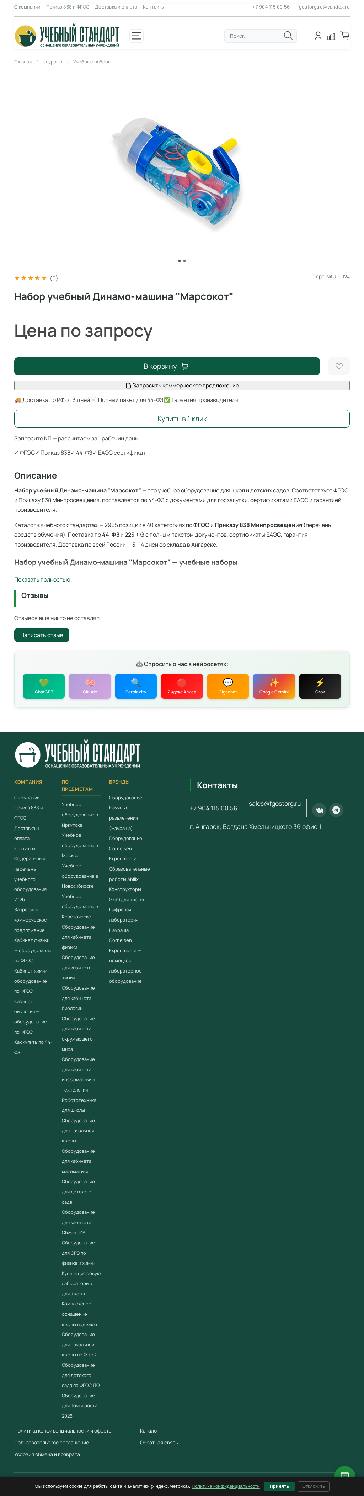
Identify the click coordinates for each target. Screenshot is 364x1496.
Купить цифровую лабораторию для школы (81, 1283)
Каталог (149, 1430)
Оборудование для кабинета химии (78, 967)
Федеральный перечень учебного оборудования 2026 (30, 878)
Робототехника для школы (79, 1105)
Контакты (154, 7)
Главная (23, 61)
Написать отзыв (41, 635)
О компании (27, 7)
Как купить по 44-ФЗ (33, 1047)
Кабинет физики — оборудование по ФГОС (33, 950)
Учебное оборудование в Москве (80, 845)
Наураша (52, 61)
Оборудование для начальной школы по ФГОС (79, 1344)
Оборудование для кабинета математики (78, 1161)
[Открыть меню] (136, 36)
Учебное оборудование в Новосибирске (80, 875)
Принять (279, 1486)
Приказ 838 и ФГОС (67, 7)
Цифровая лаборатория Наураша (123, 919)
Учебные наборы (92, 61)
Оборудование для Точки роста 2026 (79, 1405)
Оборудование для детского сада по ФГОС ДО (81, 1375)
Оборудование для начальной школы (78, 1130)
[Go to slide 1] (179, 261)
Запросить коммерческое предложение (182, 385)
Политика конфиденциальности (226, 1486)
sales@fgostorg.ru (275, 803)
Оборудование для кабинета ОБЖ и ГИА (78, 1222)
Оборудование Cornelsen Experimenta (125, 848)
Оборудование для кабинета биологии (78, 998)
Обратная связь (159, 1442)
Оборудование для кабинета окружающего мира (78, 1033)
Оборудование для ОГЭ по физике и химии (78, 1252)
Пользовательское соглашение (51, 1442)
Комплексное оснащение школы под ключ (79, 1314)
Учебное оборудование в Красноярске (80, 906)
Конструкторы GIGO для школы (126, 894)
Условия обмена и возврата (47, 1454)
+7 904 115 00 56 (271, 7)
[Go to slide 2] (184, 261)
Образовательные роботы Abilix (129, 874)
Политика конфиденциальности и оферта (63, 1430)
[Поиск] (288, 35)
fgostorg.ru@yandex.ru (323, 7)
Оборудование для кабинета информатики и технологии (78, 1074)
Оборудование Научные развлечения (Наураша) (125, 812)
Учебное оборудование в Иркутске (80, 814)
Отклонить (313, 1486)
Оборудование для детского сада (78, 1191)
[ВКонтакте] (319, 810)
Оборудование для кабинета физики (78, 937)
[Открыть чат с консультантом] (344, 1476)
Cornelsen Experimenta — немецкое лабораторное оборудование (125, 960)
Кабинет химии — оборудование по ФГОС (33, 981)
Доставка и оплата (116, 7)
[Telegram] (336, 810)
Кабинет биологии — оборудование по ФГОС (30, 1016)
